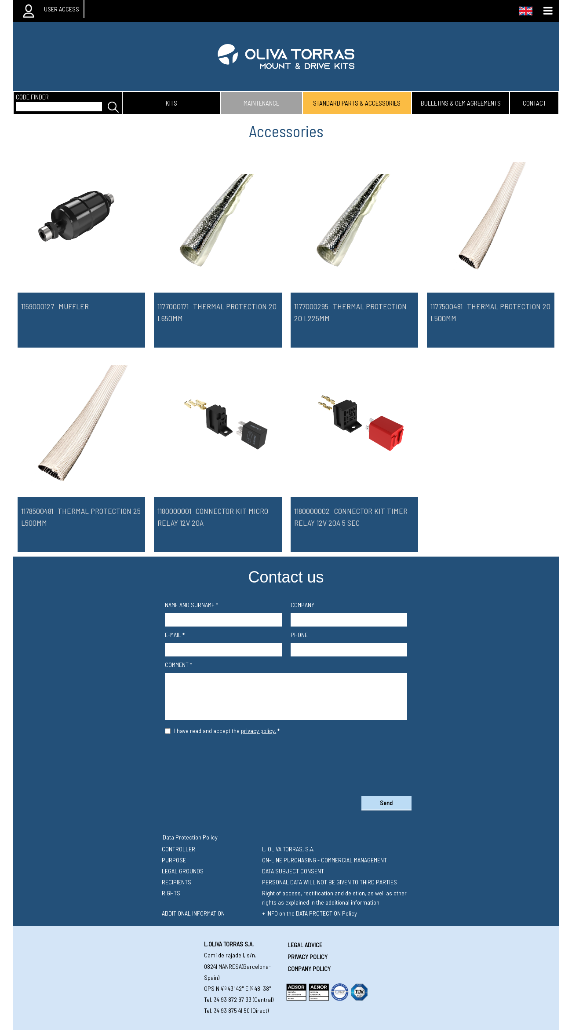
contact (534, 103)
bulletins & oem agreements (461, 103)
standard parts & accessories (357, 103)
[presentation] (286, 763)
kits (171, 103)
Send (386, 802)
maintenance (261, 103)
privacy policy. (258, 730)
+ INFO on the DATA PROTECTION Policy (309, 913)
